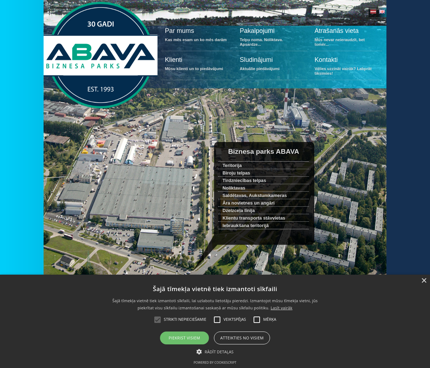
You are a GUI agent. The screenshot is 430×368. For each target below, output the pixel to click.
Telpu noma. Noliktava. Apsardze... (271, 38)
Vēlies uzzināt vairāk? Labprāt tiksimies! (346, 67)
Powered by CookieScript (215, 362)
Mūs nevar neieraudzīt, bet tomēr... (346, 38)
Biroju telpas (236, 173)
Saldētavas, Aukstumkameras (254, 195)
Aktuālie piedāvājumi (271, 67)
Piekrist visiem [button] (184, 337)
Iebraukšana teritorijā (245, 225)
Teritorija (232, 165)
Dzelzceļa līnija (238, 210)
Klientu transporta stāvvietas (253, 218)
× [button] (423, 281)
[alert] (215, 321)
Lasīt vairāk (281, 307)
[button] (215, 351)
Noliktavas (233, 188)
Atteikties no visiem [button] (242, 337)
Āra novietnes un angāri (248, 203)
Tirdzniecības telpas (244, 180)
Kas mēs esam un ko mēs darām (196, 38)
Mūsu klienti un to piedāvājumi (196, 67)
